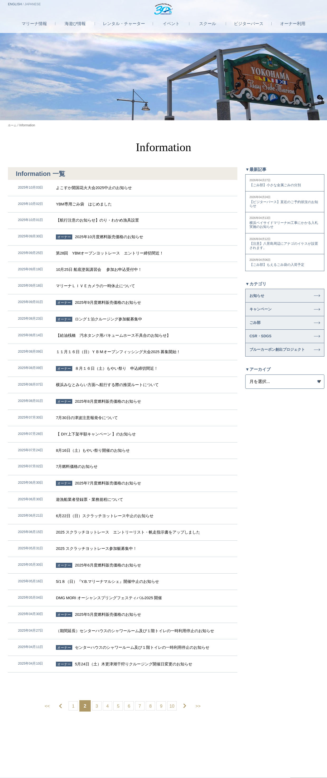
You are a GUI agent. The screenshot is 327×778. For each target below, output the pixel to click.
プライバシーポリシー (167, 749)
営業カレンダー (293, 720)
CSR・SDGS (263, 352)
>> (206, 613)
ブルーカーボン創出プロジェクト (277, 371)
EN (15, 4)
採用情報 (133, 749)
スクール (208, 30)
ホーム (12, 125)
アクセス (277, 4)
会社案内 (110, 749)
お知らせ (258, 302)
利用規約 (201, 749)
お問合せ (305, 4)
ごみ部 (256, 335)
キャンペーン (263, 319)
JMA (220, 749)
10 (179, 613)
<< (39, 613)
